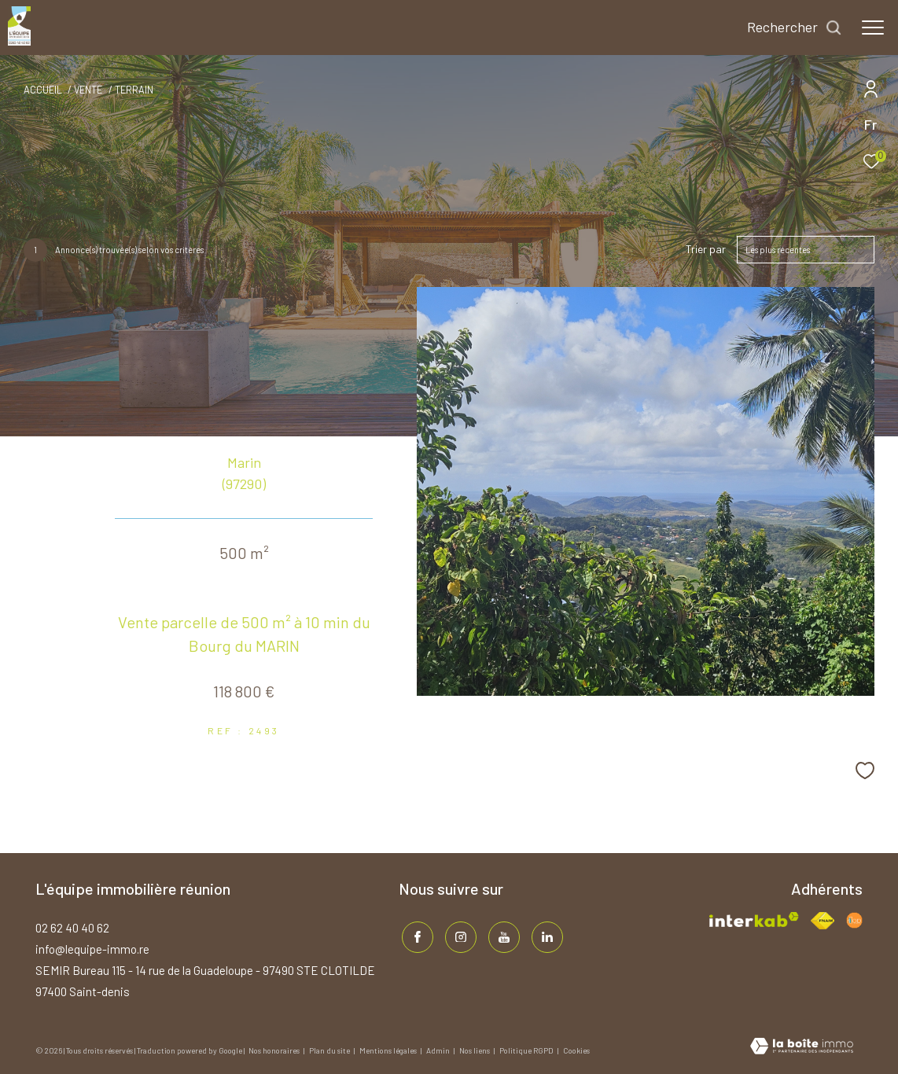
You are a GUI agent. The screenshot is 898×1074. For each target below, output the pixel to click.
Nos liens (475, 1050)
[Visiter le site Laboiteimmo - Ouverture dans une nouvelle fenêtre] (802, 1047)
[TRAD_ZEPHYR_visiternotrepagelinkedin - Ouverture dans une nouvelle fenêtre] (544, 935)
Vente (88, 89)
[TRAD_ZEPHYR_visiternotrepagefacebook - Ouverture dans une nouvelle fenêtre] (414, 935)
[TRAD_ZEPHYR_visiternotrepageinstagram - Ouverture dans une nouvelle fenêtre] (457, 935)
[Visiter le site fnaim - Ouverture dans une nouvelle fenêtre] (822, 920)
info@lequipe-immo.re (92, 949)
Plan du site (330, 1050)
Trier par (706, 249)
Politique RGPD (526, 1050)
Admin (438, 1050)
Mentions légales (388, 1050)
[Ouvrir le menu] (873, 27)
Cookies (576, 1050)
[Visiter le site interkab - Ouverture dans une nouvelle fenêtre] (754, 920)
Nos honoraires (274, 1050)
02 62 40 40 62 (72, 928)
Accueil (43, 89)
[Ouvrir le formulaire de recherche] (794, 27)
